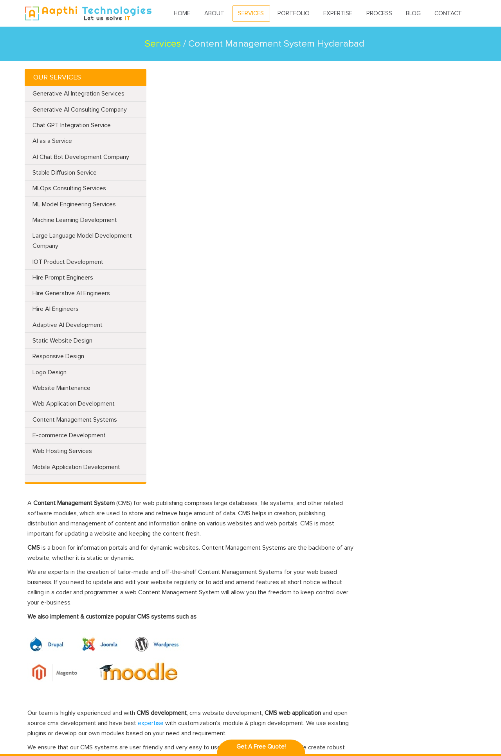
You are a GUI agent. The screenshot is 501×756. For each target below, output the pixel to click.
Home (183, 14)
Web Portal (106, 672)
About (215, 14)
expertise (266, 309)
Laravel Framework (194, 583)
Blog (413, 14)
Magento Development (200, 607)
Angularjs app (278, 632)
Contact (448, 14)
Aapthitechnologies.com (83, 13)
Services (251, 14)
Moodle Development (198, 632)
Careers (35, 704)
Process (379, 14)
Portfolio (294, 14)
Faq (30, 692)
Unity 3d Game (279, 619)
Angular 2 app (278, 644)
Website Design (112, 583)
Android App (277, 583)
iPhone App (275, 595)
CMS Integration (113, 628)
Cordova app (277, 668)
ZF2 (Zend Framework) (121, 684)
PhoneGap (274, 607)
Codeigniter (186, 595)
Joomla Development (197, 619)
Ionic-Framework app (287, 656)
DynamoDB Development (124, 660)
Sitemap (36, 680)
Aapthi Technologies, (101, 735)
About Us (37, 595)
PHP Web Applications (121, 616)
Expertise (338, 14)
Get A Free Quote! (261, 747)
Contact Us (40, 668)
